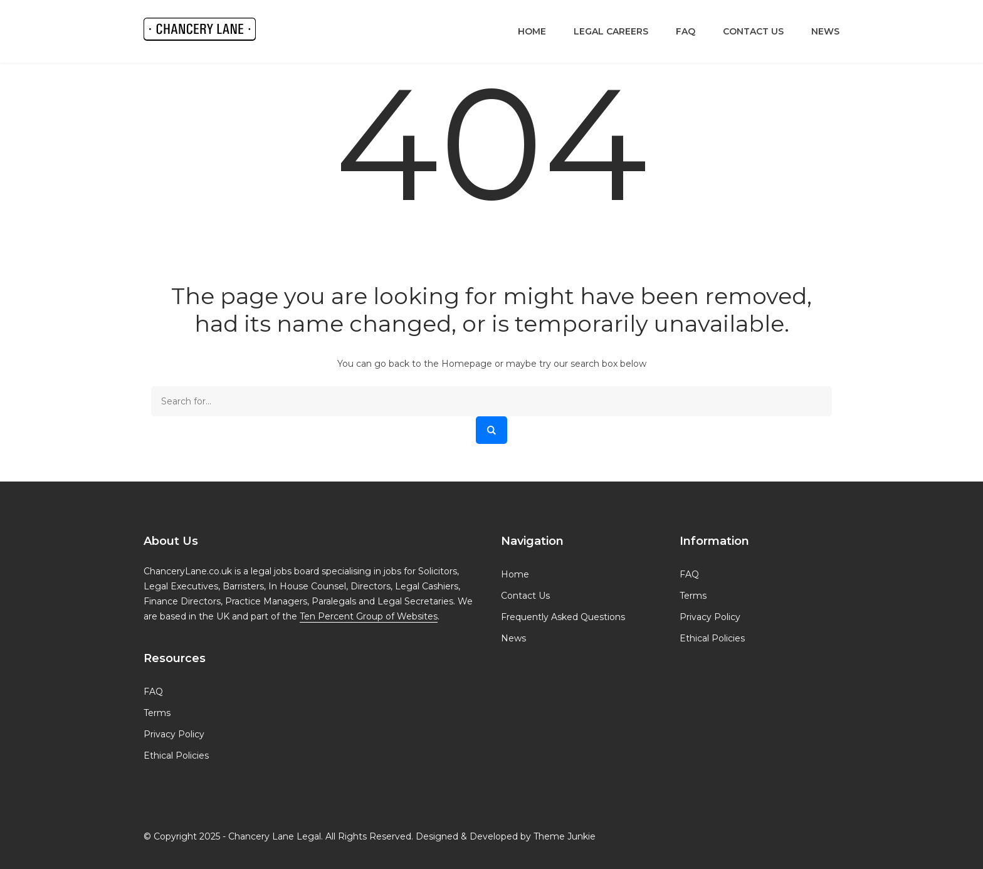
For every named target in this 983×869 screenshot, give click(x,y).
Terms (157, 713)
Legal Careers (611, 31)
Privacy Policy (174, 734)
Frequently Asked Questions (563, 617)
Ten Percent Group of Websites (369, 616)
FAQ (685, 31)
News (825, 31)
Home (532, 31)
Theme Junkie (565, 836)
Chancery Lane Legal (274, 836)
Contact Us (753, 31)
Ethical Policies (176, 755)
